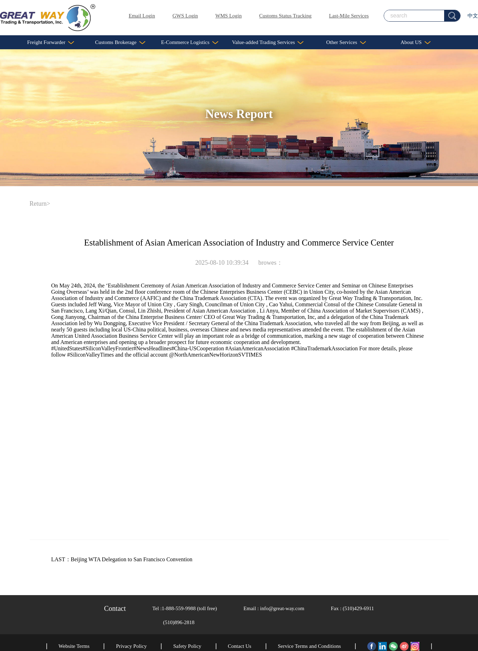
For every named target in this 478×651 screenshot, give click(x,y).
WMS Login (228, 16)
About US (415, 42)
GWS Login (185, 16)
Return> (40, 203)
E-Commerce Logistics (189, 42)
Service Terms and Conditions (309, 646)
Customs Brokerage (120, 42)
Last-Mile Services (349, 16)
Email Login (142, 16)
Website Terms (74, 646)
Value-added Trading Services (268, 42)
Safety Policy (187, 646)
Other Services (346, 42)
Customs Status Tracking (285, 16)
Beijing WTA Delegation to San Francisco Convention (132, 559)
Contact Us (239, 646)
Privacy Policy (131, 646)
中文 (473, 16)
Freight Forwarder (50, 42)
